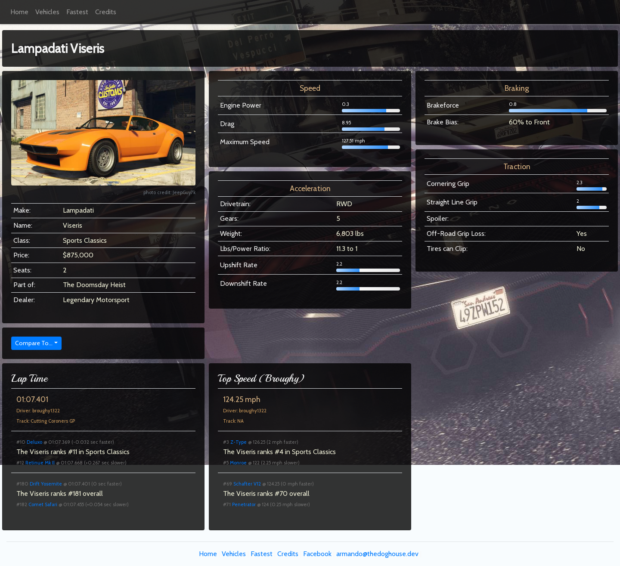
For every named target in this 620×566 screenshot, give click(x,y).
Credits (105, 12)
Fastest (77, 12)
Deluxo (34, 442)
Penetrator (244, 504)
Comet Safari (42, 504)
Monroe (238, 463)
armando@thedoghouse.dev (377, 554)
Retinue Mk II (40, 463)
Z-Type (238, 442)
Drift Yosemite (46, 484)
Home (19, 12)
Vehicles (47, 12)
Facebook (317, 554)
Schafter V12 (247, 484)
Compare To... (34, 343)
